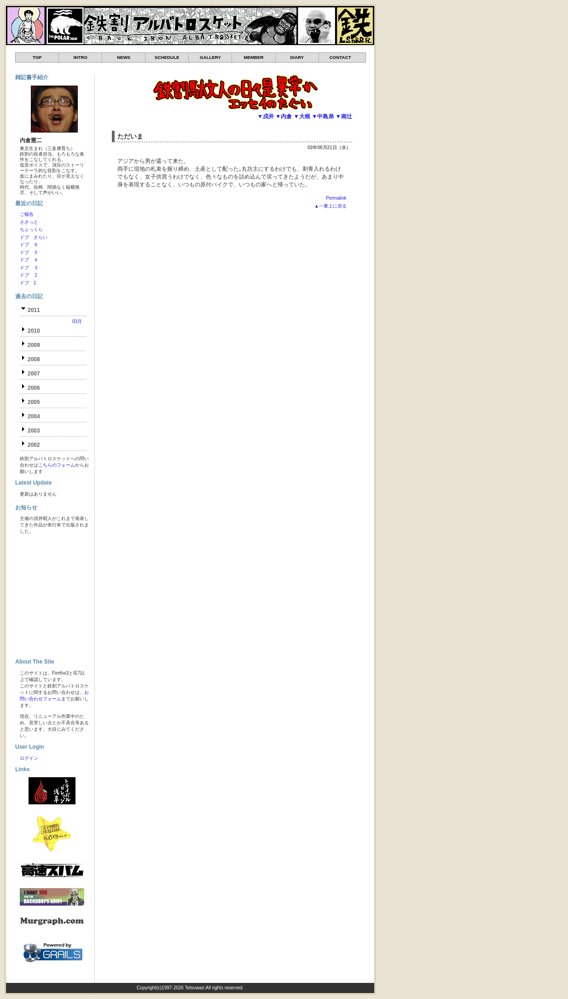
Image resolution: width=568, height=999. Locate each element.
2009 (34, 345)
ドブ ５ (29, 252)
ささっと (29, 222)
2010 (34, 331)
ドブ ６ (29, 244)
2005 (34, 402)
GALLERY (210, 57)
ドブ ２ (29, 274)
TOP (37, 57)
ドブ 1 (28, 282)
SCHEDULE (167, 57)
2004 (34, 416)
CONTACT (340, 57)
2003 (34, 430)
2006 (34, 388)
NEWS (123, 57)
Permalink (336, 198)
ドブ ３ (29, 267)
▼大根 (302, 116)
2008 (34, 359)
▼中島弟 (323, 116)
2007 (34, 373)
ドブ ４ (29, 259)
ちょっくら (31, 229)
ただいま (130, 136)
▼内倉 (283, 116)
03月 (77, 321)
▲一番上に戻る (330, 205)
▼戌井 (265, 116)
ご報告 (27, 214)
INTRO (80, 57)
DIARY (297, 57)
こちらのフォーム (56, 465)
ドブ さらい (33, 237)
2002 (34, 445)
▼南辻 (344, 116)
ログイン (29, 758)
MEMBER (253, 57)
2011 (34, 310)
